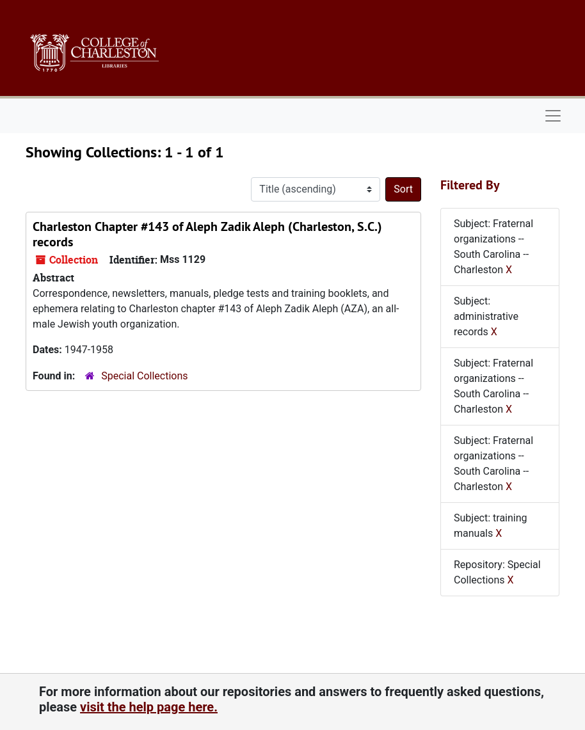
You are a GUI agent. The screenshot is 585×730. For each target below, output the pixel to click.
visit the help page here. (149, 707)
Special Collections (144, 376)
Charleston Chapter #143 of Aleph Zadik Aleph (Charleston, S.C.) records (207, 234)
